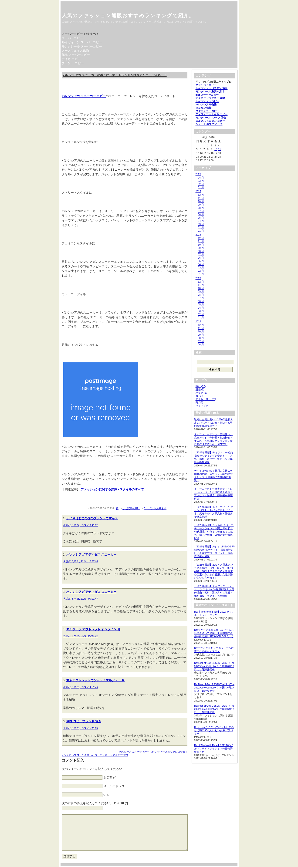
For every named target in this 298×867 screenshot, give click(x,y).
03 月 (201, 180)
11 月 (201, 198)
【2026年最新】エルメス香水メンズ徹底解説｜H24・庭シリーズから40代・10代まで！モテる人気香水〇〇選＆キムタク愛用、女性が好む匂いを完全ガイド (214, 571)
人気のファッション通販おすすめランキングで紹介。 (128, 15)
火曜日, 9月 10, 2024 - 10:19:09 (80, 728)
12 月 (201, 194)
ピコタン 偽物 (204, 107)
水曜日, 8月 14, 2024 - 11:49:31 (80, 525)
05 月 (201, 217)
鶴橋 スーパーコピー (76, 55)
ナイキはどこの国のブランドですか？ (92, 518)
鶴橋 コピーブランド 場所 (83, 721)
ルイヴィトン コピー (207, 101)
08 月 (201, 207)
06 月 (201, 214)
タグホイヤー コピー (207, 111)
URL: (106, 794)
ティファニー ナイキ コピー (212, 114)
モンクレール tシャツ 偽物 (211, 117)
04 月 (201, 177)
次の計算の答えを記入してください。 (95, 803)
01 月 (201, 187)
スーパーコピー (72, 38)
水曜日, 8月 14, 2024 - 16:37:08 (80, 561)
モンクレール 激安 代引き (210, 91)
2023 (198, 278)
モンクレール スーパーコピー (82, 46)
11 (219, 149)
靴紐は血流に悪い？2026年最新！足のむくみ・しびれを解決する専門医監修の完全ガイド (213, 422)
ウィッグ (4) (203, 405)
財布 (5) (200, 389)
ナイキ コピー (71, 59)
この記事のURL (131, 508)
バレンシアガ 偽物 (206, 104)
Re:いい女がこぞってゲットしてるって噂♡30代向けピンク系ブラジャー (214, 730)
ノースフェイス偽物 (75, 50)
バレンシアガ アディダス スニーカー (91, 554)
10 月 (201, 201)
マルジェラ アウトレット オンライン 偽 (93, 629)
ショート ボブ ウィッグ (209, 124)
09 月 (201, 204)
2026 (198, 174)
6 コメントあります (155, 508)
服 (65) (199, 396)
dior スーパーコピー (207, 94)
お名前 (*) (110, 777)
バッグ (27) (202, 392)
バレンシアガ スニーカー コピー (84, 96)
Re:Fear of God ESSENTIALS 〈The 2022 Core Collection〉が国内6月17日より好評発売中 (214, 666)
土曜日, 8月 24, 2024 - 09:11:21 (80, 635)
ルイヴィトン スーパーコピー (82, 42)
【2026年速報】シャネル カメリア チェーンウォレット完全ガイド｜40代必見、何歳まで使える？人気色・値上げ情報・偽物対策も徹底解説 (214, 532)
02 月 (201, 184)
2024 (198, 234)
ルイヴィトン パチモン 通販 (212, 88)
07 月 (201, 211)
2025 (198, 191)
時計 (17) (201, 386)
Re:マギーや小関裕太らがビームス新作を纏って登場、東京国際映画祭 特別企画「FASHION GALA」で (214, 633)
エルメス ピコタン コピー (210, 120)
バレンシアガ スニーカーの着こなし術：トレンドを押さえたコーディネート (115, 75)
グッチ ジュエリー (206, 85)
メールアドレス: (114, 786)
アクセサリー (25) (206, 399)
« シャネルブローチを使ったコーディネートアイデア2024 (95, 755)
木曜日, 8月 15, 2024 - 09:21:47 (80, 598)
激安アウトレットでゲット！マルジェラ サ (95, 680)
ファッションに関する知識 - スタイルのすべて (112, 489)
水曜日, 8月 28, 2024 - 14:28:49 (80, 687)
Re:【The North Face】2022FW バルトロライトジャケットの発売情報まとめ (213, 748)
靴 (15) (199, 402)
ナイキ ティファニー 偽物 (210, 98)
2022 (198, 321)
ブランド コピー (73, 63)
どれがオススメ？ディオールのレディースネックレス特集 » (153, 751)
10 (215, 149)
